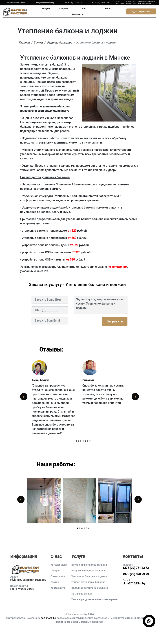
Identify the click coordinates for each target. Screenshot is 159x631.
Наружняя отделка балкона (88, 570)
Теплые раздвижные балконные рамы (94, 599)
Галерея (63, 8)
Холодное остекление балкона (90, 587)
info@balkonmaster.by (45, 3)
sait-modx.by (48, 618)
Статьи (106, 8)
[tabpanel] (54, 400)
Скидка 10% (141, 11)
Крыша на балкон (81, 593)
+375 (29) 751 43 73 (100, 3)
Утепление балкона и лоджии (89, 576)
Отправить (115, 321)
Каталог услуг (58, 564)
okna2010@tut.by (134, 583)
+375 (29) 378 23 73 (73, 3)
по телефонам (117, 266)
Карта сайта (57, 587)
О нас (83, 8)
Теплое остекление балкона (88, 582)
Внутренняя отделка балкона (89, 564)
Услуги (46, 8)
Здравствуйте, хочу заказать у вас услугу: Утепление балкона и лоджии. (100, 305)
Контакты (77, 14)
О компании (57, 576)
